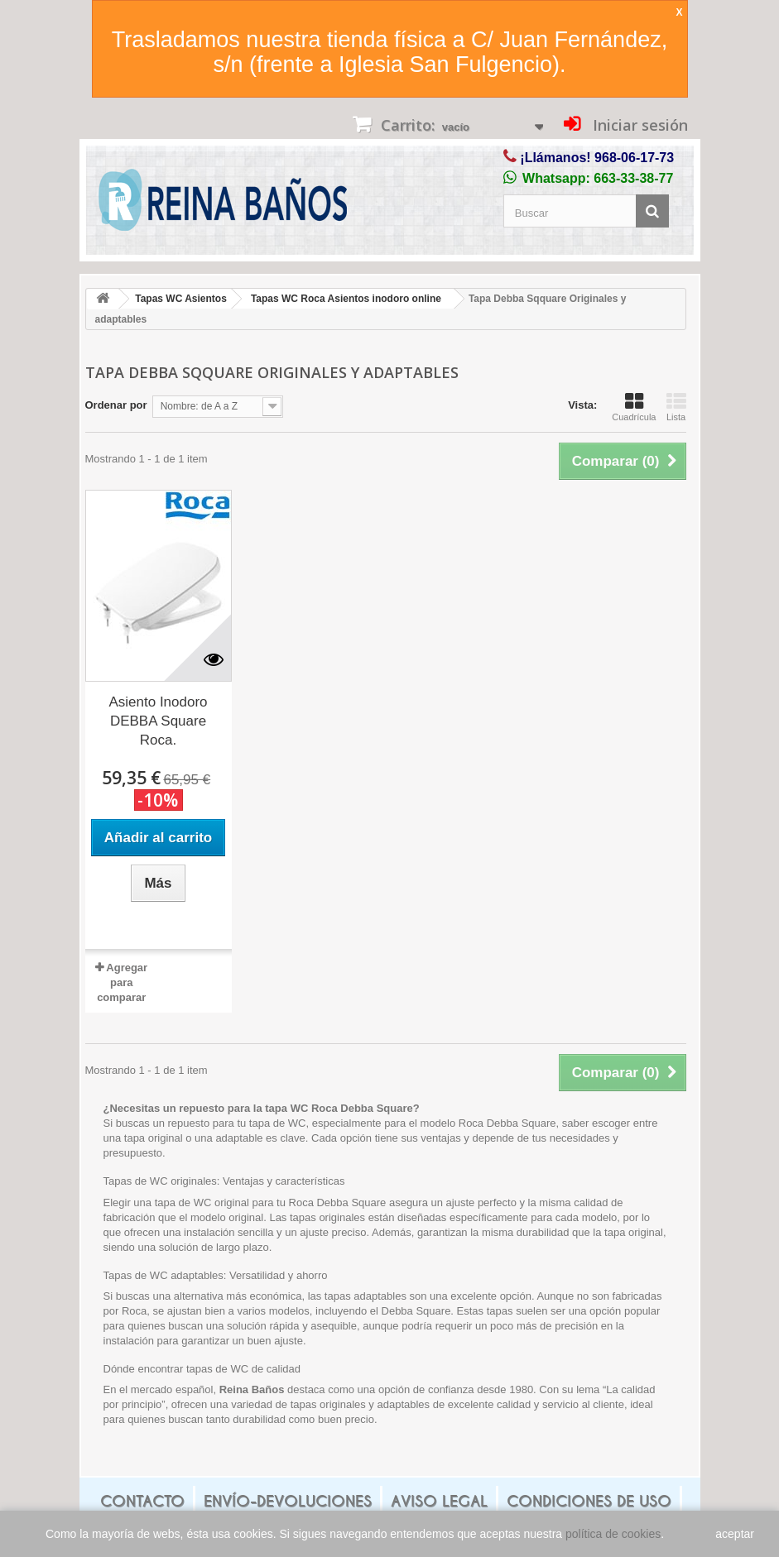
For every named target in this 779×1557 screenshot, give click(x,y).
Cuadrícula (634, 407)
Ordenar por (116, 405)
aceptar (734, 1533)
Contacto (142, 1501)
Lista (676, 407)
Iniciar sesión (638, 125)
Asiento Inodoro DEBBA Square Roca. (157, 721)
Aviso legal (439, 1501)
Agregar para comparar (122, 982)
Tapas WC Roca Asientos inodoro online (346, 298)
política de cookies (613, 1533)
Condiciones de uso (589, 1501)
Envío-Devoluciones (288, 1501)
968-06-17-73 (634, 158)
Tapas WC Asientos (181, 298)
